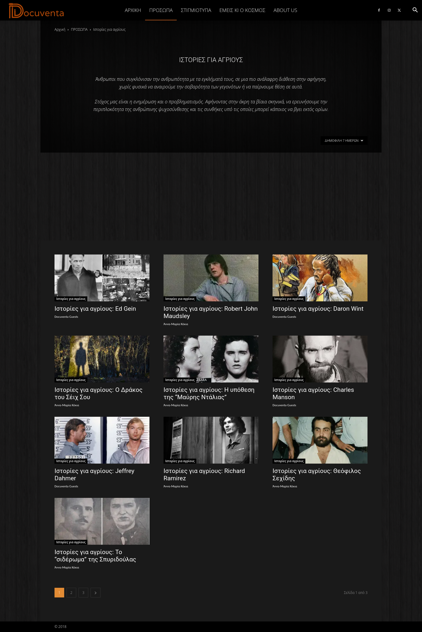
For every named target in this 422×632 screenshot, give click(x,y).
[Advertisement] (211, 197)
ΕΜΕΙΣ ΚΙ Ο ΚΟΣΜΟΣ (242, 10)
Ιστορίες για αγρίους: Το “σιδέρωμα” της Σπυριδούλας (95, 556)
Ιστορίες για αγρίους (71, 299)
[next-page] (96, 592)
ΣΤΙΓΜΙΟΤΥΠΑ (196, 10)
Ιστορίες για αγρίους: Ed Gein (95, 308)
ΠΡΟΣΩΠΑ (161, 10)
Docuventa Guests (66, 317)
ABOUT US (285, 10)
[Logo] (36, 10)
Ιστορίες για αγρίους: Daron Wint (318, 308)
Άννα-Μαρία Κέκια (176, 324)
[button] (415, 10)
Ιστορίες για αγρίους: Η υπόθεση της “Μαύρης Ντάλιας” (209, 393)
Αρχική (133, 10)
